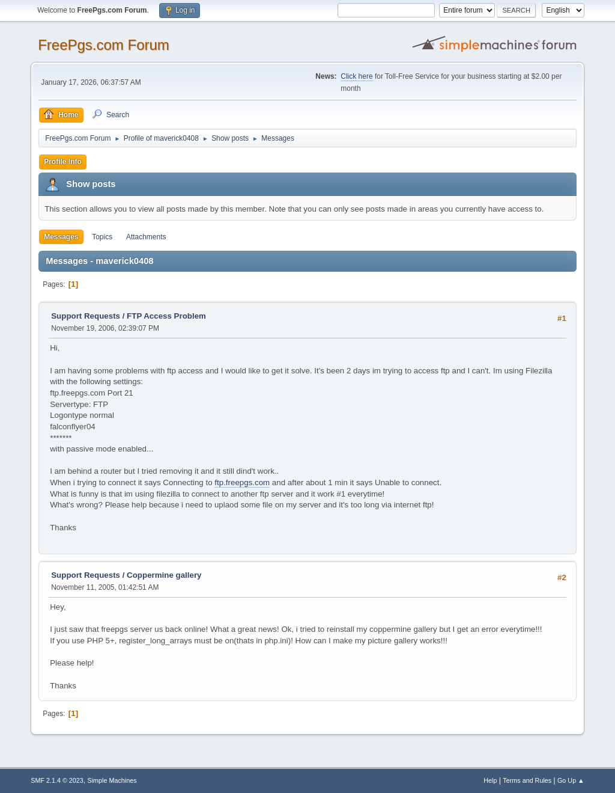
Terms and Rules (527, 780)
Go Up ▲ (570, 780)
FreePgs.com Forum (103, 45)
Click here (356, 76)
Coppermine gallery (164, 575)
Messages (61, 237)
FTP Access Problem (166, 315)
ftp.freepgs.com (242, 482)
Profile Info (63, 162)
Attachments (146, 237)
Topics (102, 237)
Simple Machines (112, 780)
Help (490, 780)
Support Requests (85, 315)
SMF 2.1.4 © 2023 (57, 780)
